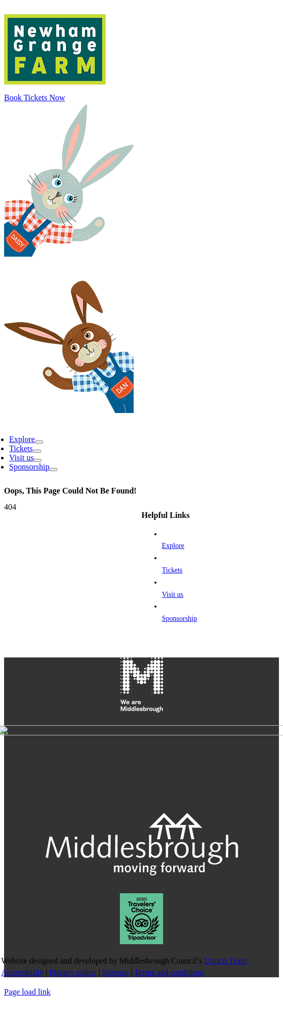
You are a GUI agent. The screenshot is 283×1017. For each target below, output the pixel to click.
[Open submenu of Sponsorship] (53, 937)
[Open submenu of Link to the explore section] (39, 909)
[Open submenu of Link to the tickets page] (37, 918)
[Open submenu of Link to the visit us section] (38, 927)
